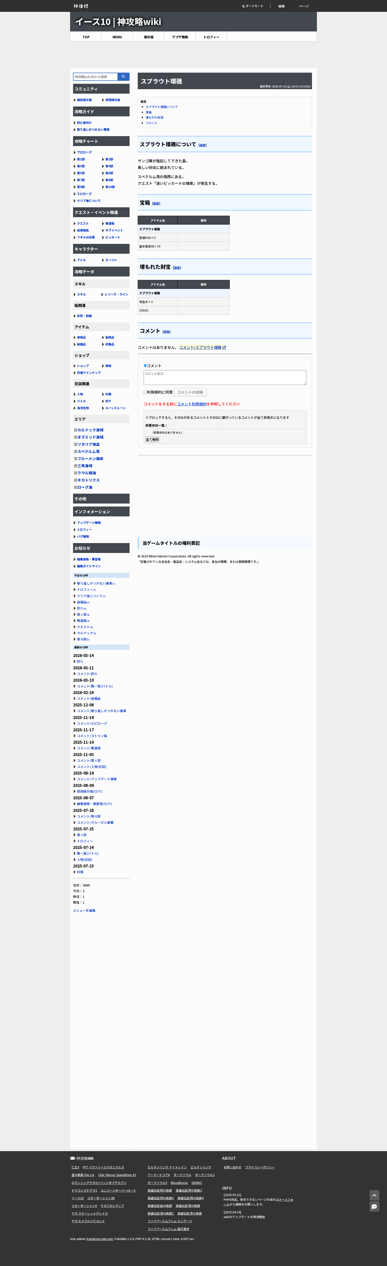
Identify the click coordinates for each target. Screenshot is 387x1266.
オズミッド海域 (90, 437)
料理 (108, 394)
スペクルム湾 (88, 451)
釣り (108, 401)
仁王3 (75, 1167)
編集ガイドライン (89, 566)
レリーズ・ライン (116, 294)
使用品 (81, 337)
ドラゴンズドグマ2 (84, 1190)
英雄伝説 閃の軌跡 (160, 1190)
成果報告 (83, 230)
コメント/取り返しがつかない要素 (101, 710)
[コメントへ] (374, 1206)
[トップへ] (374, 1195)
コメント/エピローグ (92, 723)
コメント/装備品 (89, 698)
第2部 (109, 159)
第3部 (81, 166)
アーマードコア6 (159, 1175)
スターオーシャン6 (84, 1205)
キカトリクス (88, 480)
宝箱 (149, 112)
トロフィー (211, 37)
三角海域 (84, 465)
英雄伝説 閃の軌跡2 (189, 1190)
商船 (108, 365)
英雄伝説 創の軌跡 (160, 1205)
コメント (151, 123)
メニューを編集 (84, 910)
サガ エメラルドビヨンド (88, 1221)
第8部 (109, 180)
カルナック (86, 633)
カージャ (111, 260)
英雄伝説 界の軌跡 (189, 1213)
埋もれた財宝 (154, 117)
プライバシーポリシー (260, 1167)
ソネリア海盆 (88, 444)
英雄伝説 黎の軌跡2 (161, 1213)
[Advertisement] (193, 54)
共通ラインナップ (89, 372)
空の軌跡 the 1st (83, 1175)
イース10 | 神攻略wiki (118, 21)
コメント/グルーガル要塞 (95, 822)
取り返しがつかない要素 (93, 129)
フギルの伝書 (86, 237)
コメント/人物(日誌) (91, 766)
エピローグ (84, 193)
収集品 (109, 344)
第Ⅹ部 (83, 614)
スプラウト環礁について (162, 107)
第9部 (81, 187)
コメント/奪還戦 (89, 748)
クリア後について (89, 200)
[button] (256, 6)
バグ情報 (83, 536)
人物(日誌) (84, 859)
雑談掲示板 (84, 100)
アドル (81, 260)
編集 (281, 6)
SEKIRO (197, 1183)
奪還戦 (109, 223)
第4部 (109, 166)
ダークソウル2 (204, 1175)
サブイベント (114, 230)
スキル (81, 294)
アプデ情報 (180, 37)
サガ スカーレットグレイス (90, 1213)
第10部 (110, 187)
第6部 (109, 173)
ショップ (83, 365)
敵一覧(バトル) (88, 853)
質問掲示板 (112, 100)
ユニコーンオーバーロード (118, 1190)
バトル (81, 401)
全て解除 (152, 439)
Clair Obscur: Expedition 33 (117, 1175)
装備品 (81, 344)
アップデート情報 (89, 522)
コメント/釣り (87, 673)
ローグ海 (84, 487)
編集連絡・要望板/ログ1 (94, 803)
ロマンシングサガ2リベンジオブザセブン (99, 1183)
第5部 (81, 173)
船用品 (109, 337)
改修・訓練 (84, 316)
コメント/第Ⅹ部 (89, 760)
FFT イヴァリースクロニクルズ (103, 1167)
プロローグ (84, 152)
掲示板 (149, 37)
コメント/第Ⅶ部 (89, 816)
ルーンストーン (115, 408)
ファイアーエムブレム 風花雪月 (168, 1229)
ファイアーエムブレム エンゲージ (170, 1221)
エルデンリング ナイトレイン (167, 1167)
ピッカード (112, 237)
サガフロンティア (112, 1205)
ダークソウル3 (157, 1183)
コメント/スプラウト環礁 (200, 347)
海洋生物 (83, 408)
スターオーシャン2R (101, 1198)
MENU (117, 37)
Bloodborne (179, 1183)
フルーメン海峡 (90, 458)
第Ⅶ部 (83, 639)
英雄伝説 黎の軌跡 (188, 1205)
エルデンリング (201, 1167)
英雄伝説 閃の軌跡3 (161, 1198)
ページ (304, 6)
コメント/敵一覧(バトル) (95, 686)
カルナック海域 (90, 429)
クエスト (83, 223)
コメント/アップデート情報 (97, 779)
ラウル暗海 (86, 472)
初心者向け (84, 122)
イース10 (78, 1198)
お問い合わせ (232, 1167)
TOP (86, 37)
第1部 (81, 159)
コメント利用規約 (192, 403)
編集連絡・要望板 (89, 559)
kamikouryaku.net (100, 1239)
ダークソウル (182, 1175)
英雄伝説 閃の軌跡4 (190, 1198)
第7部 (81, 180)
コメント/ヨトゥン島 (92, 735)
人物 (80, 394)
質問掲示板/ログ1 (89, 791)
